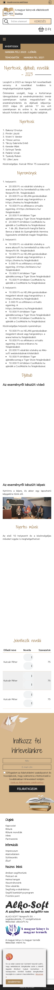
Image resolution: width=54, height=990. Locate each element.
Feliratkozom (27, 789)
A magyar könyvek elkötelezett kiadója (26, 12)
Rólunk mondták (13, 832)
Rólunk (8, 829)
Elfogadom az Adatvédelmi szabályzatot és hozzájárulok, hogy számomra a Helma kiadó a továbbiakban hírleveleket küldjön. (27, 777)
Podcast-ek (11, 876)
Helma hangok (12, 879)
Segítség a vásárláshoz (17, 889)
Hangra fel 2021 (34, 57)
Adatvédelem (12, 854)
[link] (4, 2)
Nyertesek (11, 46)
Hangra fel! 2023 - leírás (20, 51)
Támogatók (12, 57)
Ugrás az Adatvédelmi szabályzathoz (27, 782)
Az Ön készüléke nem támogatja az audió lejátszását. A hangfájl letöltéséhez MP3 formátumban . (28, 657)
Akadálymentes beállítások (17, 2)
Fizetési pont (12, 896)
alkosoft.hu (22, 921)
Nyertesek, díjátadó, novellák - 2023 (26, 71)
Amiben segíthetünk (16, 872)
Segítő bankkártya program (19, 892)
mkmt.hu (20, 942)
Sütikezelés (11, 857)
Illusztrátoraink (13, 882)
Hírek (8, 835)
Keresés (40, 21)
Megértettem (14, 982)
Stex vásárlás (12, 886)
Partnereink (11, 839)
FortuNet (30, 987)
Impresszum (11, 850)
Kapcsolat (10, 825)
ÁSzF (8, 860)
